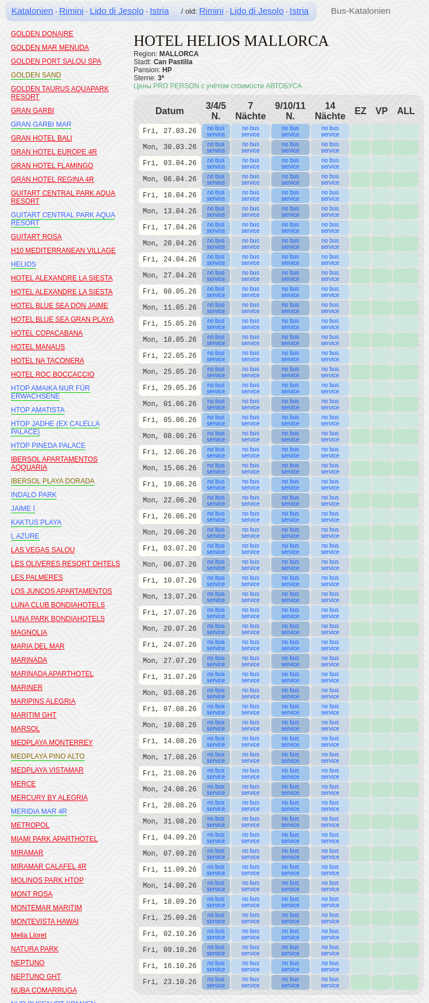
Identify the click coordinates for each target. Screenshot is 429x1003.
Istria (159, 10)
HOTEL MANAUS (38, 347)
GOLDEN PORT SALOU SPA (56, 61)
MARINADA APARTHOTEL (52, 674)
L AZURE (25, 536)
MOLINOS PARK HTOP (47, 880)
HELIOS (23, 264)
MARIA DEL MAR (38, 646)
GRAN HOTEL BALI (41, 138)
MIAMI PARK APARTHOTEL (54, 839)
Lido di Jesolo (117, 10)
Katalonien (32, 10)
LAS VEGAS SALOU (43, 550)
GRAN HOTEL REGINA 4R (52, 179)
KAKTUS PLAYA (36, 522)
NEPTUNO (28, 963)
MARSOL (25, 729)
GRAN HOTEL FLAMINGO (52, 166)
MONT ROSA (31, 894)
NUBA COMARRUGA (44, 990)
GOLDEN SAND (36, 75)
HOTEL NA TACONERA (47, 361)
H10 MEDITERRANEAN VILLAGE (63, 251)
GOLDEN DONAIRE (42, 34)
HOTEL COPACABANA (47, 333)
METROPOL (30, 825)
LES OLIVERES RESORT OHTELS (65, 564)
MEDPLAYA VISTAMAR (47, 770)
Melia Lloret (28, 935)
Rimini (71, 10)
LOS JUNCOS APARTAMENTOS (61, 591)
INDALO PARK (34, 495)
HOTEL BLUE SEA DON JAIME (59, 306)
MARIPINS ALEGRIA (43, 701)
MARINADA (29, 660)
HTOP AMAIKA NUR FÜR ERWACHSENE (50, 392)
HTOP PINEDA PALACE (48, 446)
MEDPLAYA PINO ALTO (48, 756)
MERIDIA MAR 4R (39, 811)
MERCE (23, 784)
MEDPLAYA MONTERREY (52, 743)
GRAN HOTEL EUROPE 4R (54, 152)
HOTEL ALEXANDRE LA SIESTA (61, 278)
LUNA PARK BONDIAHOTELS (58, 619)
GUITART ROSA (36, 237)
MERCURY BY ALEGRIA (49, 798)
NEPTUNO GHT (36, 977)
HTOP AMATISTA (38, 410)
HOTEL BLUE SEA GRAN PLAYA (62, 319)
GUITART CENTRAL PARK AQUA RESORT (63, 219)
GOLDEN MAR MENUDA (50, 48)
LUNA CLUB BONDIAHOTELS (58, 605)
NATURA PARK (34, 949)
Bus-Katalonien (361, 10)
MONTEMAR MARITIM (46, 908)
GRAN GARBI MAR (41, 124)
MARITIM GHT (33, 715)
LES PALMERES (37, 577)
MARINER (26, 688)
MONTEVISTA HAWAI (45, 922)
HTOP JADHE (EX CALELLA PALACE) (55, 428)
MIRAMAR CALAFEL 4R (49, 866)
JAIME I (23, 509)
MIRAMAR (27, 853)
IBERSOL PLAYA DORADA (53, 481)
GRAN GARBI (32, 111)
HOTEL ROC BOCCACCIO (53, 374)
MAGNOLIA (29, 633)
